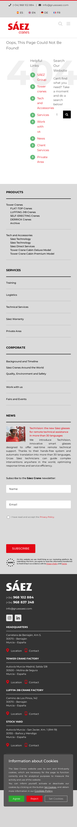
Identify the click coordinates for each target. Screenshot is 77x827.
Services (43, 115)
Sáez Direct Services (22, 246)
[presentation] (37, 531)
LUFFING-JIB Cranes (23, 212)
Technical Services (17, 306)
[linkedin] (18, 618)
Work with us (41, 126)
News (41, 138)
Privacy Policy (47, 517)
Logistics (11, 294)
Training (11, 282)
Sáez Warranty (15, 319)
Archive (15, 223)
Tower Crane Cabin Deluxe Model (30, 249)
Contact (34, 650)
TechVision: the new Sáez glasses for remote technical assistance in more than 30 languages (50, 432)
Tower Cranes (14, 204)
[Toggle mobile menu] (69, 24)
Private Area (13, 331)
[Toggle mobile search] (60, 24)
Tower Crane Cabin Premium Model (32, 253)
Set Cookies (50, 787)
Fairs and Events (16, 399)
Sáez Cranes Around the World (25, 367)
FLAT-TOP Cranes (21, 208)
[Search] (67, 114)
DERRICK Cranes (20, 219)
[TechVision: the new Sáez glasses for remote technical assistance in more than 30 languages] (15, 434)
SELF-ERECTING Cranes (25, 215)
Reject (34, 798)
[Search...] (58, 114)
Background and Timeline (22, 361)
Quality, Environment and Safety (26, 373)
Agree (16, 798)
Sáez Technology (20, 238)
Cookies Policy (43, 790)
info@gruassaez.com (56, 5)
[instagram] (9, 618)
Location (16, 650)
